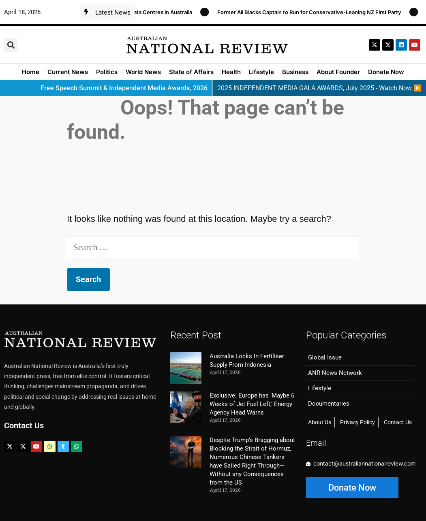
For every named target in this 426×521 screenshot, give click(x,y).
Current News (67, 72)
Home (30, 72)
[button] (10, 45)
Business (295, 72)
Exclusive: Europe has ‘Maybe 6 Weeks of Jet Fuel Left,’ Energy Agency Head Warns (252, 404)
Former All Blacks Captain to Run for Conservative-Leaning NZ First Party (313, 12)
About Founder (338, 72)
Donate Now (386, 72)
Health (231, 72)
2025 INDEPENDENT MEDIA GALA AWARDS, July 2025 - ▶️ (319, 88)
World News (143, 72)
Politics (107, 72)
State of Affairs (191, 72)
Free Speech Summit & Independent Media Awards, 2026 (124, 88)
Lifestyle (261, 72)
